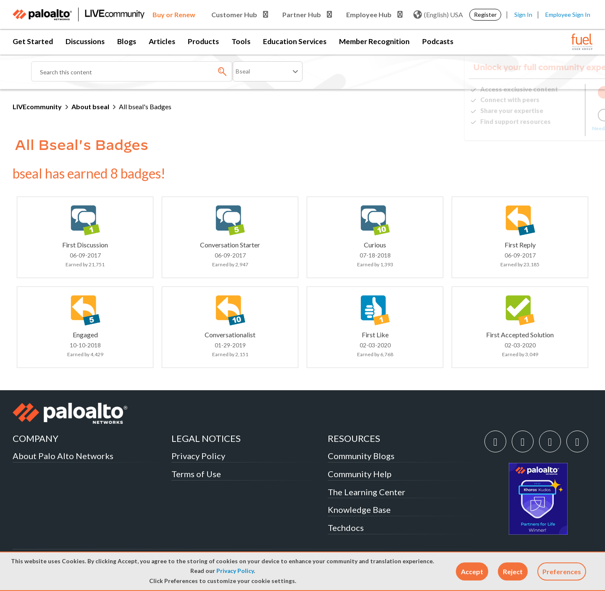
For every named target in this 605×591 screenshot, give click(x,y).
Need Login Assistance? (554, 128)
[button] (472, 571)
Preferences (561, 571)
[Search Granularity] (267, 71)
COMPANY (35, 438)
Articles (162, 41)
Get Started (33, 41)
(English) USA (438, 15)
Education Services (294, 41)
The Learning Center (366, 492)
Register (485, 14)
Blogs (126, 41)
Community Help (360, 474)
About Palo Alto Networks (63, 456)
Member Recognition (374, 41)
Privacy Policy (235, 570)
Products (203, 41)
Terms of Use (196, 474)
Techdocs (346, 528)
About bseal (90, 106)
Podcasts (437, 41)
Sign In (523, 14)
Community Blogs (361, 456)
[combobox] (132, 71)
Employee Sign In (567, 14)
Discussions (85, 41)
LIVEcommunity (37, 106)
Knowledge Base (359, 509)
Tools (240, 41)
